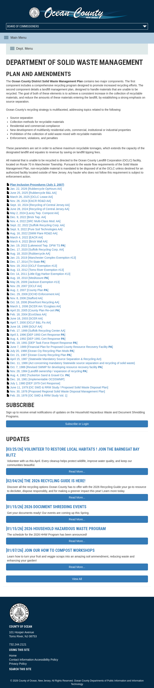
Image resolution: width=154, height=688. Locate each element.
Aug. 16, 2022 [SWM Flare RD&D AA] (33, 233)
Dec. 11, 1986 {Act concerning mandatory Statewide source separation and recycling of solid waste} (72, 363)
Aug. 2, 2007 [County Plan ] (29, 290)
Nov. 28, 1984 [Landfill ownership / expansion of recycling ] (48, 371)
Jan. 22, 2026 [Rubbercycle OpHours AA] (36, 188)
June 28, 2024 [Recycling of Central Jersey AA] (39, 209)
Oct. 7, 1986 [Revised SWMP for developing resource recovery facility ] (56, 367)
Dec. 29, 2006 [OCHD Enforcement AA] (35, 294)
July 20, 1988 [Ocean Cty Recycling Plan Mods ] (42, 351)
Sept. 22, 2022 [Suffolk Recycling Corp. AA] (37, 225)
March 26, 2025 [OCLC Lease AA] (31, 196)
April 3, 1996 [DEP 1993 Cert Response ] (37, 334)
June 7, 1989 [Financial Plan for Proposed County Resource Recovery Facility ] (61, 346)
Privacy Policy (18, 663)
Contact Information (21, 659)
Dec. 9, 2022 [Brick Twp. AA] (28, 217)
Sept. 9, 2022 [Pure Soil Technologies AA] (36, 229)
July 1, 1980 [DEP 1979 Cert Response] (35, 383)
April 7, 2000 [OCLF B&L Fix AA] (30, 322)
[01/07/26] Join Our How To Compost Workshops (50, 550)
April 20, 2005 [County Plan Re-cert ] (35, 310)
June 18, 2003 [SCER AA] (26, 318)
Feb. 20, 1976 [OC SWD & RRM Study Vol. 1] (38, 395)
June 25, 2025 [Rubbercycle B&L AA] (33, 192)
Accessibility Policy (46, 659)
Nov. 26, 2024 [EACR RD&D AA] (30, 201)
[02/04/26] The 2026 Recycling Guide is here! (45, 480)
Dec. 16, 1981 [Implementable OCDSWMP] (37, 379)
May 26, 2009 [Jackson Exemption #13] (35, 282)
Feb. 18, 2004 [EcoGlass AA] (28, 314)
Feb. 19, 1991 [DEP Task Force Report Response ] (44, 342)
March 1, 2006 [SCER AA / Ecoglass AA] (35, 306)
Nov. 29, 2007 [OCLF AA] (26, 286)
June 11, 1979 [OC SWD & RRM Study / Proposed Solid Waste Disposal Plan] (59, 387)
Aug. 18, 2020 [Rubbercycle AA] (30, 253)
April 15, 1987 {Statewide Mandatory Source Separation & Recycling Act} (55, 359)
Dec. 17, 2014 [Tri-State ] (27, 261)
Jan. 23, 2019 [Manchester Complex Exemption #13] (43, 257)
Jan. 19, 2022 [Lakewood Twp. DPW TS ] (37, 245)
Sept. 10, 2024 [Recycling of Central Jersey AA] (40, 205)
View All (77, 579)
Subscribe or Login (77, 423)
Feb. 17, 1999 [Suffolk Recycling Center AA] (37, 330)
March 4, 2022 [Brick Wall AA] (28, 241)
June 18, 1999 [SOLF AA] (26, 326)
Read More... (77, 471)
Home (13, 655)
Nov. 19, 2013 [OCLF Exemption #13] (33, 265)
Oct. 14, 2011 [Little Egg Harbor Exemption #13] (40, 273)
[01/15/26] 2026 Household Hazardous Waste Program (56, 528)
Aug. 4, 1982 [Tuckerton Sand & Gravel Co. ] (40, 375)
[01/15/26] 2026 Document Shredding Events (46, 506)
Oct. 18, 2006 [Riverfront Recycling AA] (34, 302)
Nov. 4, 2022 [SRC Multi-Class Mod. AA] (35, 221)
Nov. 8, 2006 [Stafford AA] (26, 298)
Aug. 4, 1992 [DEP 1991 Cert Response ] (37, 338)
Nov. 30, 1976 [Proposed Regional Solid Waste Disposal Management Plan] (57, 391)
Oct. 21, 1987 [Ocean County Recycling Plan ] (40, 355)
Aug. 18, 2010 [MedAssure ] (29, 278)
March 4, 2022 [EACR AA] (26, 237)
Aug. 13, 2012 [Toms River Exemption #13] (37, 269)
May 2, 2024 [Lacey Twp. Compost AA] (34, 213)
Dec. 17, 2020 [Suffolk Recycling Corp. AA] (37, 249)
